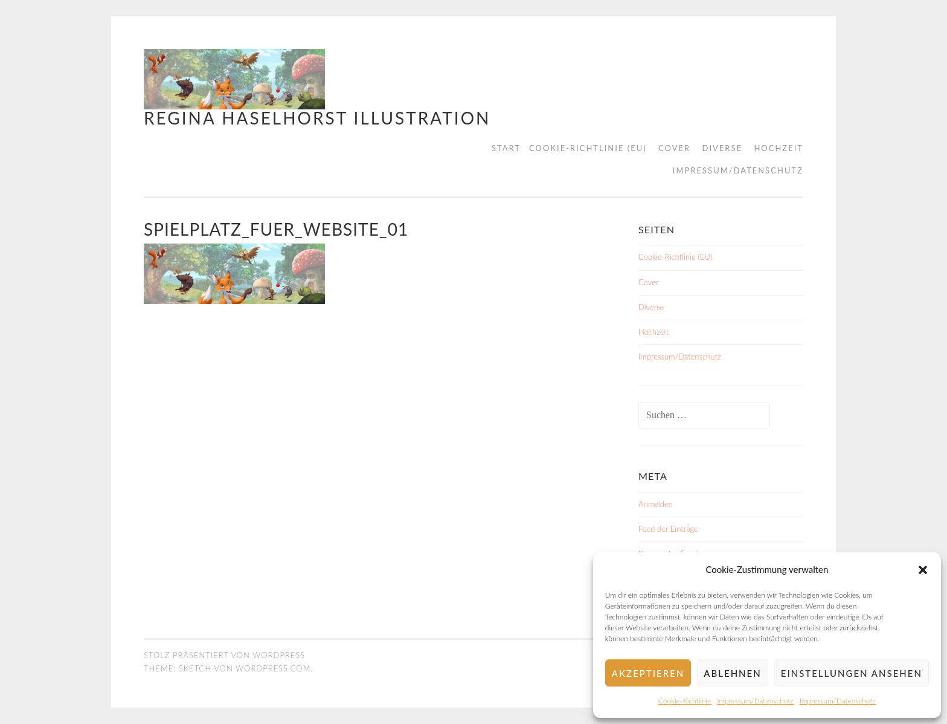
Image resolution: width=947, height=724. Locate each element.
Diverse (722, 148)
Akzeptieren (648, 673)
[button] (923, 570)
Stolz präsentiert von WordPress (224, 655)
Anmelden (655, 504)
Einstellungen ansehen (851, 673)
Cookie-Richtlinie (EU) (588, 148)
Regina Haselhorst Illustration (317, 118)
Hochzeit (778, 148)
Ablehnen (732, 673)
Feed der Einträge (668, 529)
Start (506, 148)
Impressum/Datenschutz (755, 700)
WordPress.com (273, 668)
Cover (674, 148)
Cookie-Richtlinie (684, 700)
